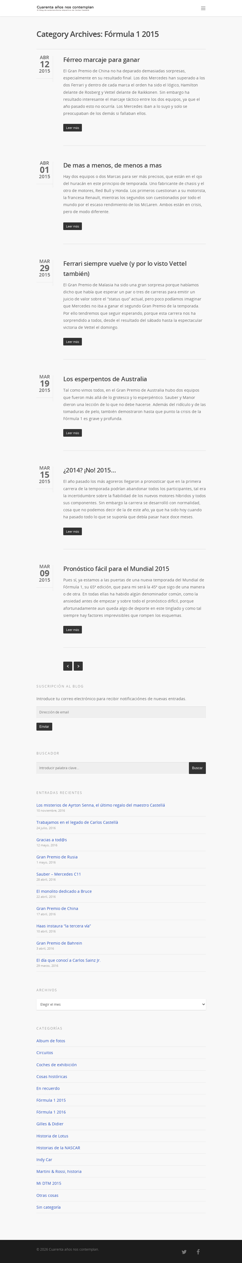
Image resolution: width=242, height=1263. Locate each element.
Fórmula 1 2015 (51, 1100)
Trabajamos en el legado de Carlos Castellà (77, 822)
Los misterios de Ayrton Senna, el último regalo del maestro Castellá (100, 805)
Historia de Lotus (52, 1136)
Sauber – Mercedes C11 (58, 874)
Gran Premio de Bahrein (59, 943)
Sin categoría (48, 1207)
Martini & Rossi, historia (59, 1171)
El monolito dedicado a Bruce (64, 891)
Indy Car (44, 1159)
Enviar (44, 727)
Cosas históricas (51, 1076)
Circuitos (44, 1052)
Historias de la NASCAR (58, 1147)
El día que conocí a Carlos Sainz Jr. (68, 960)
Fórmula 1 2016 (51, 1112)
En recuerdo (48, 1088)
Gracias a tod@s (51, 839)
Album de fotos (50, 1040)
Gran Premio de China (57, 908)
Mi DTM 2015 (48, 1183)
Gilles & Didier (50, 1123)
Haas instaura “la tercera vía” (63, 926)
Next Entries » (78, 666)
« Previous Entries (67, 666)
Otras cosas (47, 1195)
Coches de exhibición (56, 1064)
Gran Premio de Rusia (57, 857)
